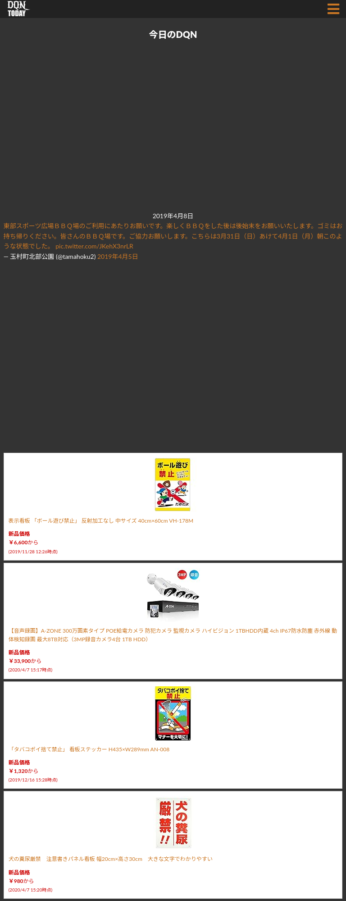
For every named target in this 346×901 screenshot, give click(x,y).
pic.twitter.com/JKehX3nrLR (94, 246)
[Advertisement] (171, 126)
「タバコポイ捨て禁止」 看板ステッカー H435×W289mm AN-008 (89, 749)
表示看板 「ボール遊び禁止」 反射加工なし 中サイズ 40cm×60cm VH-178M (101, 520)
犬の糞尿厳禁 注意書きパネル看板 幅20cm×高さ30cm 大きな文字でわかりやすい (111, 858)
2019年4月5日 (117, 256)
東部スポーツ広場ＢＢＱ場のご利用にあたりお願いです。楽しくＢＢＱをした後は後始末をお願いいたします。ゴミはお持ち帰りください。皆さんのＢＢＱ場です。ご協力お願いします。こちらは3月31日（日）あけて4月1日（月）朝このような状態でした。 (173, 236)
